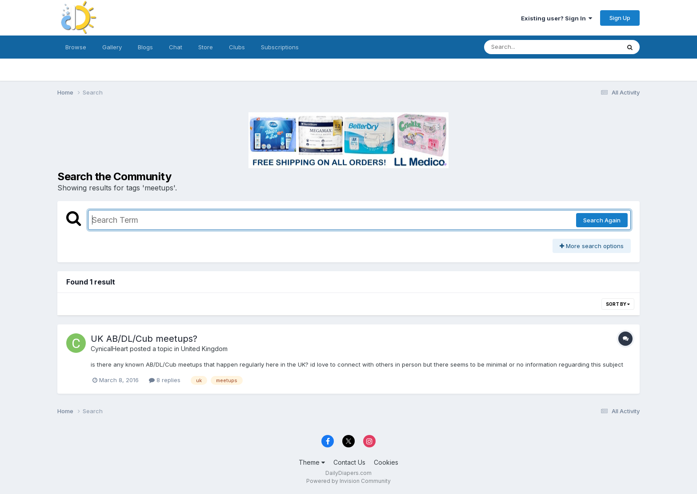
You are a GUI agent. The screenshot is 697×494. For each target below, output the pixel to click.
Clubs (237, 47)
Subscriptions (280, 47)
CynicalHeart (109, 348)
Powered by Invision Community (348, 481)
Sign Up (619, 17)
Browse (75, 47)
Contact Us (349, 462)
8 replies (164, 379)
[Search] (528, 47)
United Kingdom (204, 348)
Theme (312, 462)
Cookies (386, 462)
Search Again (602, 220)
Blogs (145, 47)
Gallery (112, 47)
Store (205, 47)
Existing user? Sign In (556, 18)
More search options (592, 245)
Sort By (618, 304)
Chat (175, 47)
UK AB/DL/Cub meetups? (144, 338)
